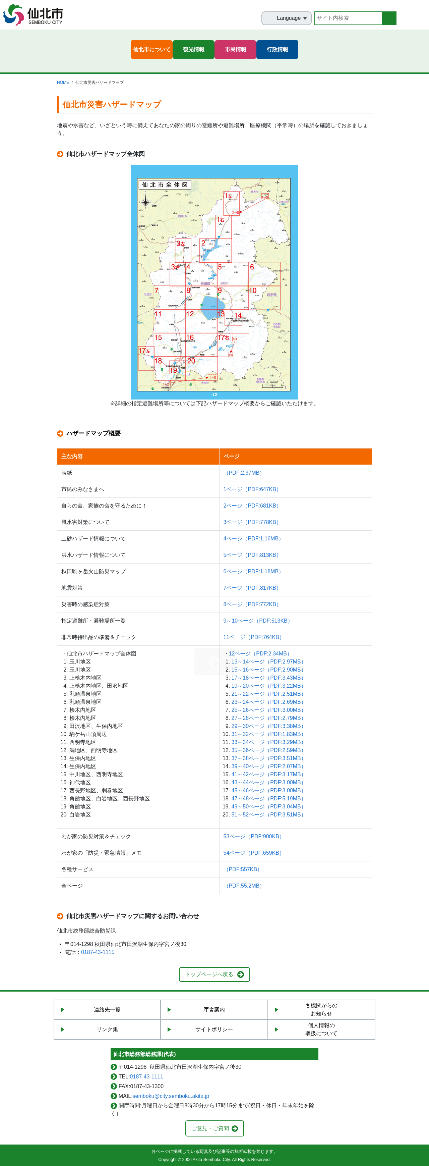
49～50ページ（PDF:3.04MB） (269, 806)
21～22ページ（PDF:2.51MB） (269, 694)
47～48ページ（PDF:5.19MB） (269, 798)
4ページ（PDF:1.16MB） (254, 538)
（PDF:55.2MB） (244, 886)
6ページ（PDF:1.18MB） (254, 571)
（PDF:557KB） (243, 869)
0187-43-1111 (147, 1076)
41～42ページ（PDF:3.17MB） (269, 774)
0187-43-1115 (98, 952)
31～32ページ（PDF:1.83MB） (269, 734)
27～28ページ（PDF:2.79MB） (269, 718)
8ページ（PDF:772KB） (253, 604)
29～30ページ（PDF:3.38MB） (269, 726)
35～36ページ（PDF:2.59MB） (269, 750)
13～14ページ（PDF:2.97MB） (269, 662)
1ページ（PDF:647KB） (253, 489)
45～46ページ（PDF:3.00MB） (269, 790)
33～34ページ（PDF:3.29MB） (269, 742)
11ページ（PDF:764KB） (254, 637)
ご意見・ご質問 (210, 1128)
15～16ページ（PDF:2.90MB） (269, 670)
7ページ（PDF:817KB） (253, 588)
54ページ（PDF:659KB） (254, 853)
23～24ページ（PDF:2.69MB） (269, 702)
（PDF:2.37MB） (244, 473)
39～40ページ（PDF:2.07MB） (269, 766)
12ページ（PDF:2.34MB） (260, 653)
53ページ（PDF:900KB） (254, 836)
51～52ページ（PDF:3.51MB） (269, 814)
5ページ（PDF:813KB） (253, 555)
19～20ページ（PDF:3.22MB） (269, 686)
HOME (63, 82)
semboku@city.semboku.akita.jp (171, 1096)
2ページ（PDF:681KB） (253, 506)
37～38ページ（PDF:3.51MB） (269, 758)
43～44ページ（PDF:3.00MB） (269, 782)
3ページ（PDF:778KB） (253, 522)
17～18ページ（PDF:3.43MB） (269, 678)
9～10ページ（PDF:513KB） (258, 621)
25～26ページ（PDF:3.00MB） (269, 710)
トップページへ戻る (209, 974)
